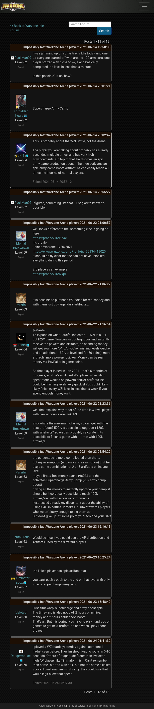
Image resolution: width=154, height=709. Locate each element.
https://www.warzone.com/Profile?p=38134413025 (69, 251)
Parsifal (21, 305)
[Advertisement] (128, 82)
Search (104, 31)
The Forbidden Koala (21, 111)
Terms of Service (76, 705)
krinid (22, 345)
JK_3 (21, 156)
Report (21, 67)
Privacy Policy (107, 705)
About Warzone (47, 705)
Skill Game (92, 705)
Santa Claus (20, 537)
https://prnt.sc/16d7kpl (49, 274)
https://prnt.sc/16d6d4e (50, 238)
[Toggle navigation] (144, 6)
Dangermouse (21, 656)
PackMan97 (22, 58)
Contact (61, 705)
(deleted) (21, 612)
